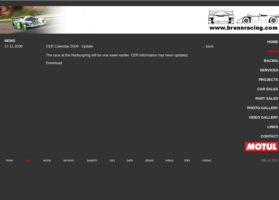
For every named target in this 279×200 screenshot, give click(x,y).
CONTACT (269, 136)
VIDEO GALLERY (263, 117)
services (68, 160)
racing (47, 160)
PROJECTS (268, 80)
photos (149, 160)
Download (54, 63)
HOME (272, 42)
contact (206, 160)
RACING (271, 61)
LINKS (272, 127)
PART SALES (267, 98)
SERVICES (269, 70)
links (187, 160)
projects (92, 160)
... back (208, 46)
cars (112, 160)
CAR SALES (267, 89)
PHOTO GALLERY (262, 108)
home (9, 160)
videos (169, 160)
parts (130, 160)
